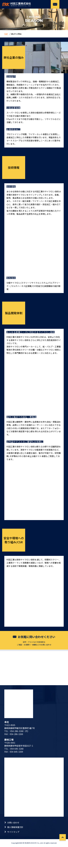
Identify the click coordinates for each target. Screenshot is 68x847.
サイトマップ (13, 831)
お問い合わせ (13, 822)
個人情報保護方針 (15, 827)
